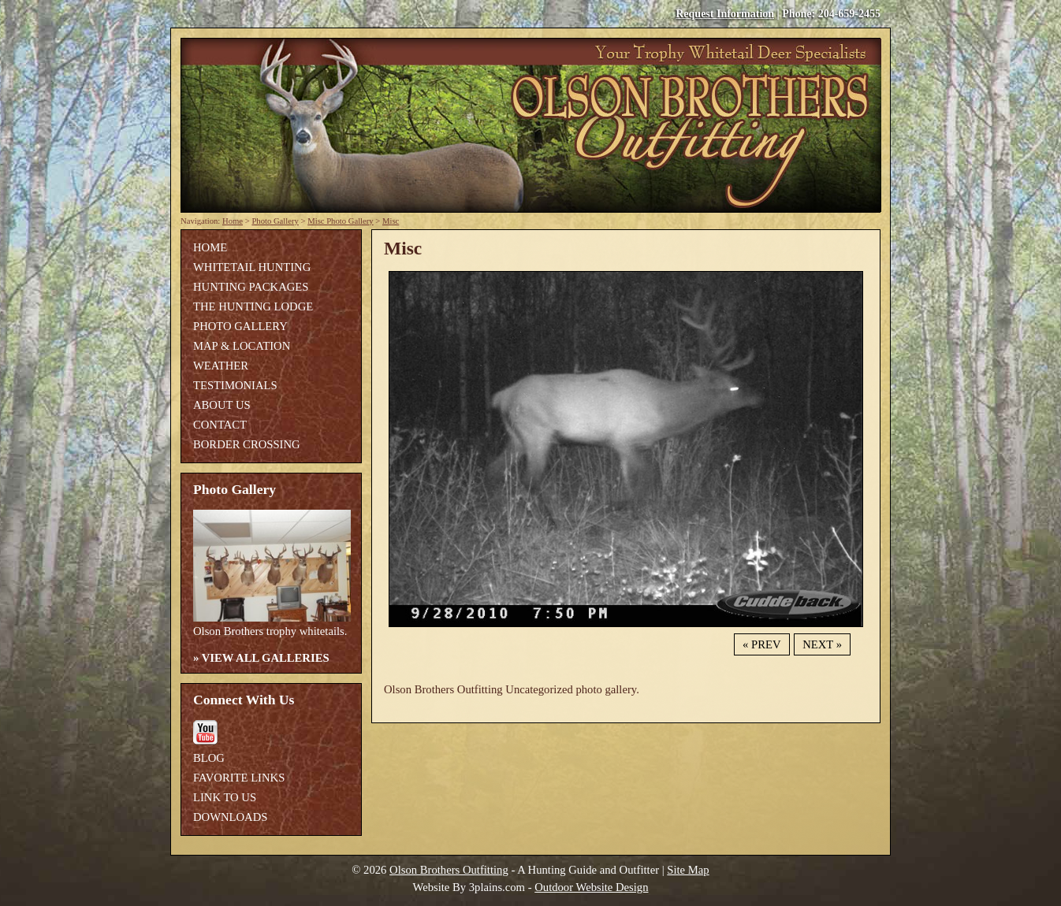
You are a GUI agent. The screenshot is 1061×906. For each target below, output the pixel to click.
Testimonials (235, 385)
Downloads (230, 817)
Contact (220, 424)
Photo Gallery (275, 221)
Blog (209, 758)
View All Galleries (265, 658)
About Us (222, 405)
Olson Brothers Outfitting (448, 869)
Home (232, 221)
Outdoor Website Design (591, 887)
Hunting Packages (250, 286)
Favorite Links (239, 777)
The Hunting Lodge (253, 306)
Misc (390, 221)
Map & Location (241, 346)
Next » (822, 644)
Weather (220, 365)
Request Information (725, 14)
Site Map (688, 869)
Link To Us (224, 797)
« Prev (761, 644)
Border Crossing (246, 444)
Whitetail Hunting (252, 267)
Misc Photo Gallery (340, 221)
